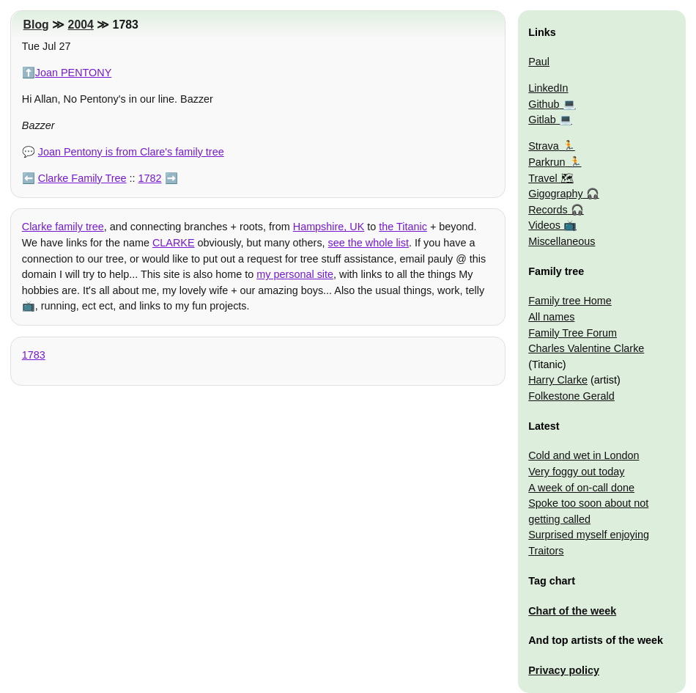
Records (548, 210)
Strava (543, 146)
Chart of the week (572, 611)
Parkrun (546, 162)
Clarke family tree (63, 226)
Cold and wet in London (583, 455)
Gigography (555, 193)
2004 (81, 24)
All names (551, 317)
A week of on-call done (581, 488)
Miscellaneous (561, 241)
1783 (33, 355)
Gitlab (542, 119)
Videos (544, 225)
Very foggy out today (576, 471)
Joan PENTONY (73, 72)
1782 (150, 178)
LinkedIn (548, 88)
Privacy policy (563, 670)
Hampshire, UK (329, 226)
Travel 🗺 (550, 178)
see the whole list (368, 243)
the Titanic (403, 226)
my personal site (294, 274)
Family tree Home (570, 301)
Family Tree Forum (572, 333)
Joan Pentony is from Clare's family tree (131, 152)
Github (543, 104)
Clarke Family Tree (82, 178)
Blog (36, 24)
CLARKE (173, 243)
